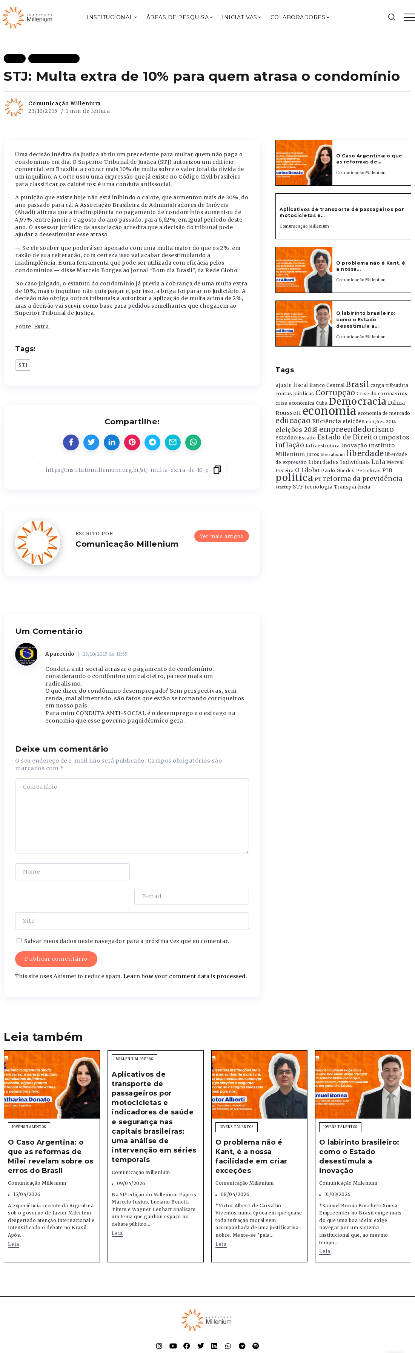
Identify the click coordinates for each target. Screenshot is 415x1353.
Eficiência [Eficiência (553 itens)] (326, 421)
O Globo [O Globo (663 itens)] (307, 470)
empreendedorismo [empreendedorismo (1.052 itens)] (356, 429)
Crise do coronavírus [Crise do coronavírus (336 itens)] (382, 393)
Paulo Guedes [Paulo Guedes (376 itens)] (338, 470)
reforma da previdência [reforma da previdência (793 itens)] (362, 479)
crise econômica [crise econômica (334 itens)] (295, 403)
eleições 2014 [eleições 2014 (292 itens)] (381, 421)
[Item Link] (304, 162)
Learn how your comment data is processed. (185, 951)
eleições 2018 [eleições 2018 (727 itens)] (296, 429)
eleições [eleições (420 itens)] (353, 421)
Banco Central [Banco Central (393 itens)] (327, 385)
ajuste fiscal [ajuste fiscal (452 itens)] (291, 385)
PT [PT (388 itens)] (318, 479)
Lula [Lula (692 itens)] (378, 461)
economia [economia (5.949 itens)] (330, 411)
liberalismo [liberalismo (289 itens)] (333, 454)
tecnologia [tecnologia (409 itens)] (318, 487)
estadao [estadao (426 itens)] (286, 438)
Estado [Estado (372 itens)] (307, 438)
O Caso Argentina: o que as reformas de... (369, 159)
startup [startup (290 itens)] (283, 487)
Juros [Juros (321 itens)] (313, 454)
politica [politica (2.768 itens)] (294, 478)
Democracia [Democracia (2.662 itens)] (358, 401)
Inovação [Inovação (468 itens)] (354, 445)
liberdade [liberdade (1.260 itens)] (365, 453)
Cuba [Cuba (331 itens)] (321, 403)
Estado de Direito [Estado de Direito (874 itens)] (347, 437)
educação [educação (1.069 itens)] (292, 420)
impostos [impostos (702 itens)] (394, 437)
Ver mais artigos (221, 536)
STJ (23, 365)
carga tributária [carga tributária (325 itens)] (389, 385)
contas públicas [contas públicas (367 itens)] (294, 393)
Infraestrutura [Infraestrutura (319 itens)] (323, 445)
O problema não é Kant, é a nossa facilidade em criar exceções (251, 1132)
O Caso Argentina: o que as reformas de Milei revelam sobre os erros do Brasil (50, 1132)
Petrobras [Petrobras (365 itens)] (368, 470)
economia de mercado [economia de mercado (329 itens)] (384, 413)
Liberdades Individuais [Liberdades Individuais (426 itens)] (339, 462)
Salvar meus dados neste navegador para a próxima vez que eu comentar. (126, 916)
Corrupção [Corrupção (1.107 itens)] (335, 392)
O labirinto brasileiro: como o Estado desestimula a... (365, 319)
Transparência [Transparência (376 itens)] (352, 487)
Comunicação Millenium (64, 103)
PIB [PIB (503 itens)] (387, 470)
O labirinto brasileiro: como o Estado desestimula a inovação (359, 1132)
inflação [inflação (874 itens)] (289, 445)
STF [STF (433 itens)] (298, 487)
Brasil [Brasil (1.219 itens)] (357, 384)
